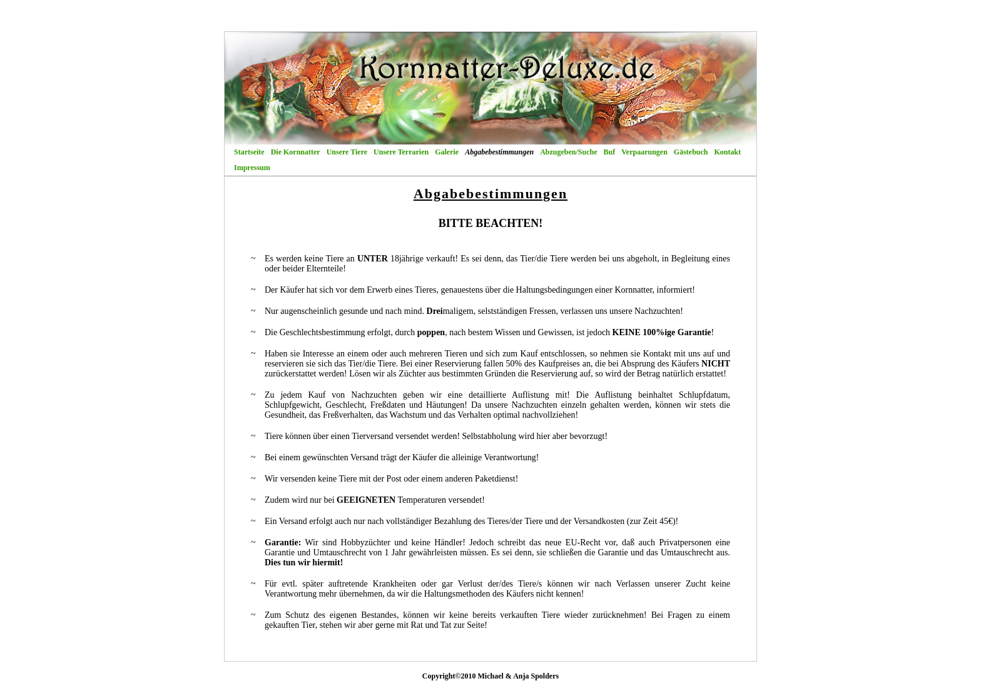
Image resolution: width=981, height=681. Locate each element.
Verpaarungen (644, 152)
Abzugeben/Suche (568, 152)
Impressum (252, 167)
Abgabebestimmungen (499, 152)
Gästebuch (691, 152)
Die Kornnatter (295, 152)
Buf (610, 152)
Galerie (447, 152)
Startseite (249, 152)
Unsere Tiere (347, 152)
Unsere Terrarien (401, 152)
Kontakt (727, 152)
